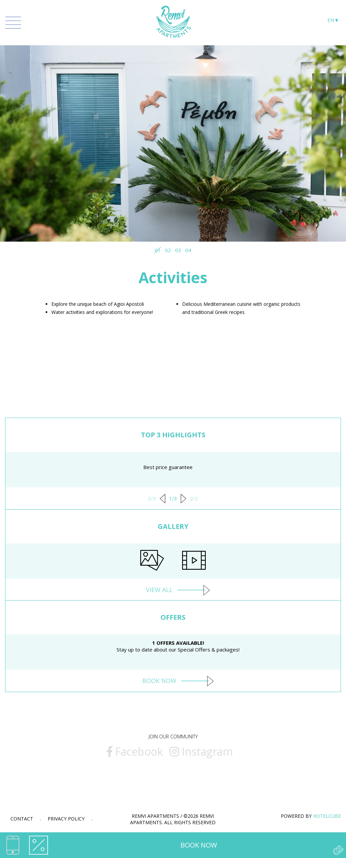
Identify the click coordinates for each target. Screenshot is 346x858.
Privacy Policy (66, 818)
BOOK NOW (198, 845)
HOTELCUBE (327, 816)
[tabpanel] (173, 136)
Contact (21, 818)
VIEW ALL (173, 590)
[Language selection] (333, 22)
